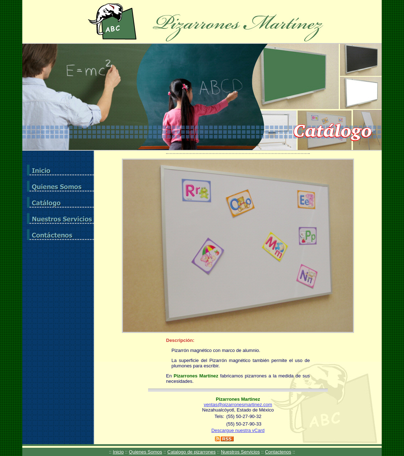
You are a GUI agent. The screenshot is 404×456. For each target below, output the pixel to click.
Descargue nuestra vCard (238, 430)
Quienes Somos (145, 452)
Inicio (118, 452)
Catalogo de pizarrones (191, 452)
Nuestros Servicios (240, 452)
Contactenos (278, 452)
